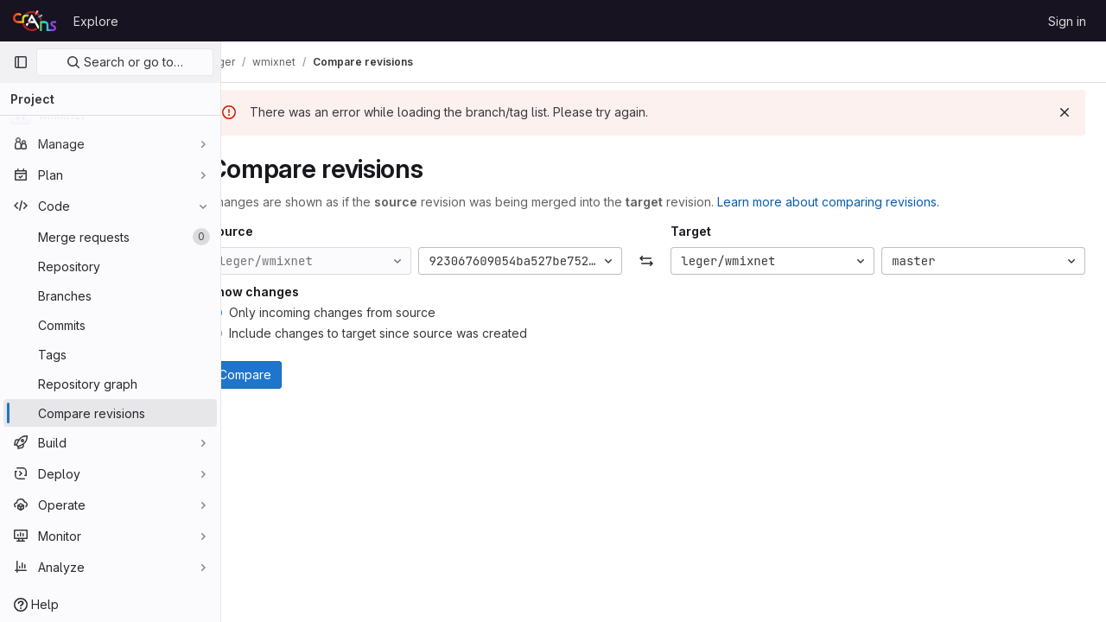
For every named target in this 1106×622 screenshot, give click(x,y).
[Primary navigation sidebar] (21, 62)
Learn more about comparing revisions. (862, 201)
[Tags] (110, 354)
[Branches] (110, 295)
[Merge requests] (110, 237)
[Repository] (110, 266)
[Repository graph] (110, 383)
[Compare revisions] (110, 413)
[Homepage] (35, 21)
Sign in (1067, 21)
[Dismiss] (1064, 112)
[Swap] (663, 261)
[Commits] (110, 325)
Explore (95, 21)
